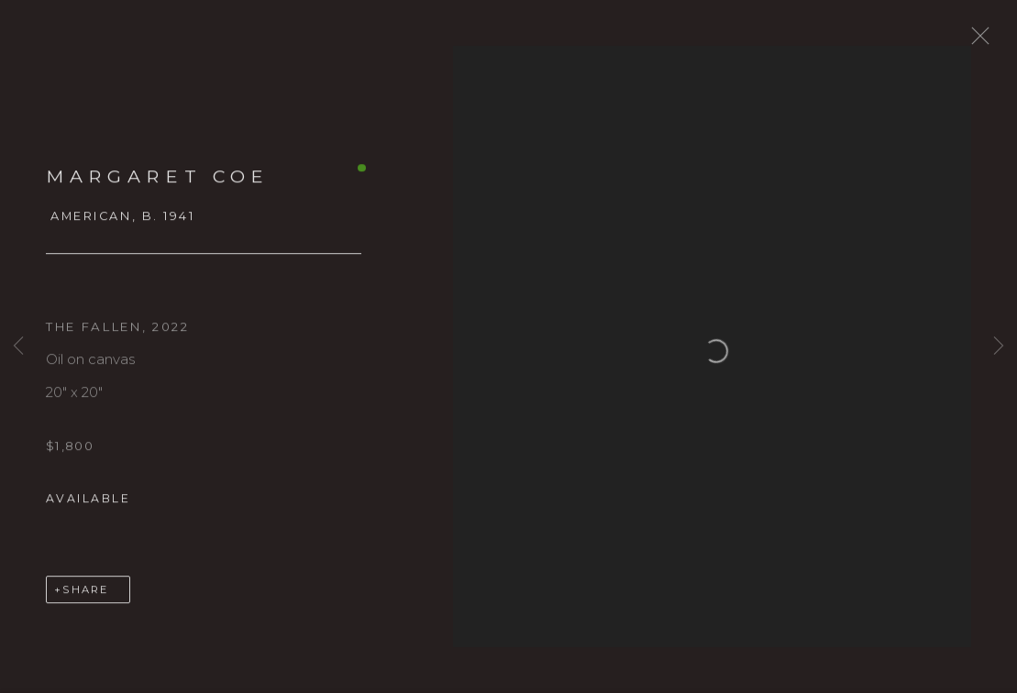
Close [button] (991, 41)
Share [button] (85, 598)
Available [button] (88, 507)
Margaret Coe (158, 185)
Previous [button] (18, 346)
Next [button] (998, 346)
